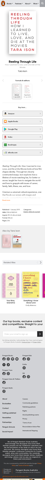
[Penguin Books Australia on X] (12, 359)
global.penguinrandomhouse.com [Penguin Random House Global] (15, 476)
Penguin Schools (8, 427)
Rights (25, 411)
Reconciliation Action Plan (31, 426)
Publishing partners (29, 407)
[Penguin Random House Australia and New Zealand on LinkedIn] (4, 364)
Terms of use (27, 423)
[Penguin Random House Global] (9, 470)
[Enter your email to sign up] (20, 334)
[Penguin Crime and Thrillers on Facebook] (4, 382)
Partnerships (7, 422)
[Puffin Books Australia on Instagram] (24, 367)
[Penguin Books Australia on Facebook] (4, 359)
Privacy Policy (37, 342)
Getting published (9, 413)
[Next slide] (40, 262)
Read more (6, 200)
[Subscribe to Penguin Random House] (40, 334)
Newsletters (6, 417)
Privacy (25, 419)
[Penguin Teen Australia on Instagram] (8, 373)
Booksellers (6, 403)
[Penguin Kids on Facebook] (24, 359)
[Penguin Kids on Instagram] (28, 359)
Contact (5, 408)
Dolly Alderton (31, 305)
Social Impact (7, 432)
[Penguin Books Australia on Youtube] (16, 359)
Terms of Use (26, 342)
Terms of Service (23, 465)
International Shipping (30, 430)
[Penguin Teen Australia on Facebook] (4, 373)
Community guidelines (30, 403)
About (4, 399)
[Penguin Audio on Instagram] (4, 391)
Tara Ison (22, 71)
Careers (25, 399)
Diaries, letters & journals (32, 212)
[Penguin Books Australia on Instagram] (8, 359)
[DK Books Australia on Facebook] (24, 376)
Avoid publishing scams (31, 415)
